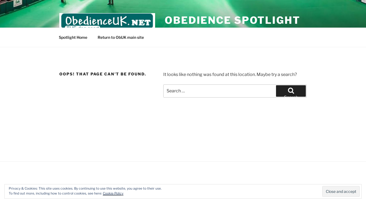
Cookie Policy (113, 193)
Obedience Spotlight (232, 20)
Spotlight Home (73, 37)
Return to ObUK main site (121, 37)
